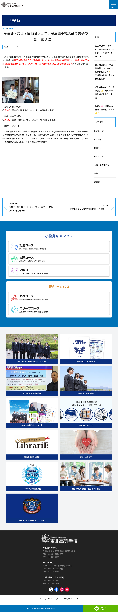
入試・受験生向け (101, 164)
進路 (96, 173)
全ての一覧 (98, 131)
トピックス (98, 156)
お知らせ (98, 147)
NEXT (86, 207)
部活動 (10, 29)
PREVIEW (31, 207)
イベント (98, 139)
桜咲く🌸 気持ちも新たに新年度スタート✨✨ (104, 110)
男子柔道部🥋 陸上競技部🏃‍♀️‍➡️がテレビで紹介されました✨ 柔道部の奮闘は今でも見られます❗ (104, 71)
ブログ (4, 29)
